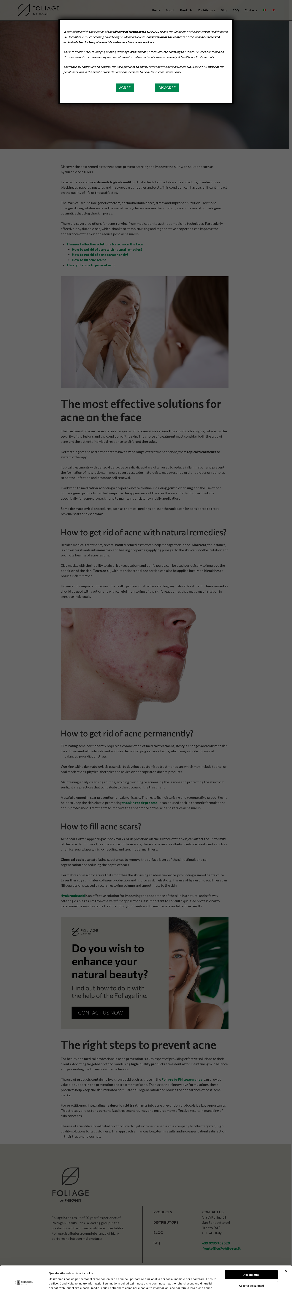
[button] (125, 87)
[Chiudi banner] (286, 1248)
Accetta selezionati (251, 1262)
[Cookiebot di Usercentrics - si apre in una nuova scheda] (24, 1282)
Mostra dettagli (196, 1281)
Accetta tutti (251, 1251)
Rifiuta (251, 1273)
